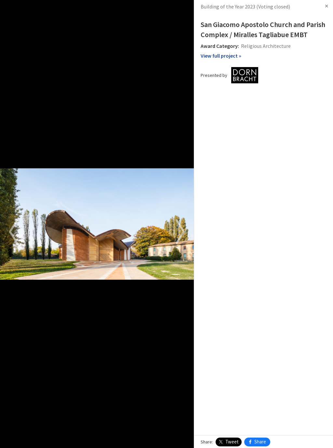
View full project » (221, 55)
